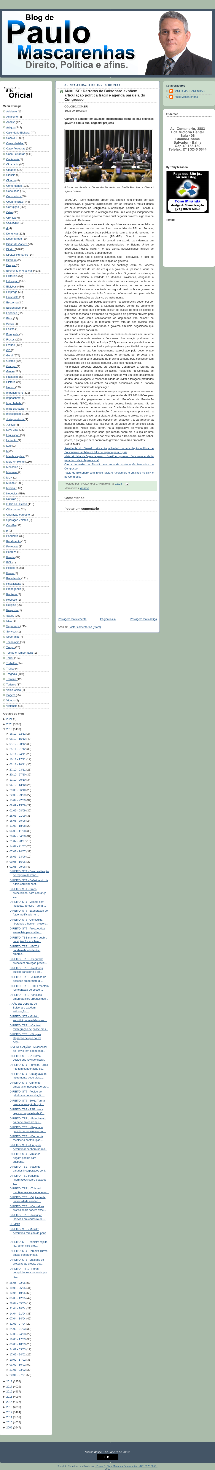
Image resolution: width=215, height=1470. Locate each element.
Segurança (13, 626)
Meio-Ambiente (15, 461)
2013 (9, 1407)
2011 (9, 1417)
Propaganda (14, 588)
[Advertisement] (76, 597)
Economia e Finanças (19, 270)
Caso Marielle (15, 143)
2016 (9, 1391)
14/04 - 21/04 (18, 1313)
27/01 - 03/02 (18, 1369)
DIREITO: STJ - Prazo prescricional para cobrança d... (28, 893)
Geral (10, 355)
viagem (11, 695)
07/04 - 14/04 (18, 1318)
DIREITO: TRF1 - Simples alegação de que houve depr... (25, 1038)
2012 (9, 1412)
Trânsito (11, 679)
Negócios (12, 493)
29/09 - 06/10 (18, 790)
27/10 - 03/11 (18, 769)
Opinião (11, 525)
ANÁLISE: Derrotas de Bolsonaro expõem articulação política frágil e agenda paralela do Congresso (104, 95)
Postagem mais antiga (143, 619)
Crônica (11, 217)
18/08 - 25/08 (18, 820)
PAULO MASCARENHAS (189, 91)
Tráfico (10, 668)
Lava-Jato (12, 429)
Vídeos (11, 700)
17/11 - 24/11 (18, 754)
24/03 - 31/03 (18, 1328)
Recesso (12, 599)
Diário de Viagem (17, 244)
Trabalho (12, 663)
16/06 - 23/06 (18, 856)
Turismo (11, 684)
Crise (9, 212)
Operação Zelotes (17, 520)
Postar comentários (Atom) (84, 627)
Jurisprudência (15, 419)
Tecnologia (13, 642)
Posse (10, 573)
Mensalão (12, 467)
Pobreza (11, 551)
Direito (10, 249)
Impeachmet (14, 397)
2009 (9, 1427)
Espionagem (14, 307)
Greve (10, 371)
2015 (9, 1396)
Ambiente (12, 116)
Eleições (11, 286)
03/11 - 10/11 (18, 764)
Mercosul (12, 472)
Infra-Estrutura (15, 408)
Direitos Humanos (17, 254)
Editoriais (12, 276)
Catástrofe (13, 159)
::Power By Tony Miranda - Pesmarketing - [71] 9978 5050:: (126, 1466)
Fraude (11, 345)
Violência (12, 705)
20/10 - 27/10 (18, 774)
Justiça (11, 424)
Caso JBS (12, 138)
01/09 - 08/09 (18, 810)
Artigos (11, 127)
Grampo (11, 366)
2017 (9, 1386)
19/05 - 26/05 (18, 1288)
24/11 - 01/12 (18, 749)
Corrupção (13, 206)
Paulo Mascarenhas (186, 96)
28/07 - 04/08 (18, 836)
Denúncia (12, 233)
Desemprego (14, 238)
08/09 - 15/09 (18, 805)
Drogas (11, 265)
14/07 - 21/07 (18, 846)
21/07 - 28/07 (18, 841)
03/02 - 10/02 (18, 1364)
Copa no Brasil (15, 201)
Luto (9, 445)
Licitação (12, 440)
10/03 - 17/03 (18, 1339)
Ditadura (11, 260)
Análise (11, 122)
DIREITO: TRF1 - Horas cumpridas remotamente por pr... (28, 1272)
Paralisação (13, 541)
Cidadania (12, 164)
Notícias (11, 498)
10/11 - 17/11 (18, 759)
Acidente (12, 111)
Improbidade (14, 403)
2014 (9, 1401)
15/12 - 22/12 (18, 733)
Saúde (10, 615)
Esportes (12, 313)
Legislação (13, 435)
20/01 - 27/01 (18, 1375)
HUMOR (15, 1224)
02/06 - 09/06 (18, 866)
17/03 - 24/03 (18, 1334)
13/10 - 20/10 (18, 779)
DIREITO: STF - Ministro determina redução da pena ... (28, 1233)
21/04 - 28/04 (18, 1308)
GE (8, 350)
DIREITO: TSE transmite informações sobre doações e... (28, 1179)
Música (11, 488)
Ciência (11, 175)
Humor (10, 387)
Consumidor (14, 196)
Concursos (13, 191)
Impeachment (15, 392)
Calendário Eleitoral (18, 132)
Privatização (14, 583)
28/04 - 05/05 (18, 1303)
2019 (9, 729)
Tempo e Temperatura (19, 652)
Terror (10, 658)
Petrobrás (12, 546)
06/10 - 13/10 (18, 784)
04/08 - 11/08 (18, 831)
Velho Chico (14, 689)
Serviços (12, 631)
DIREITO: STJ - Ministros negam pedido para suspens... (25, 1158)
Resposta (12, 610)
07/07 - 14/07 (18, 851)
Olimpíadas (13, 509)
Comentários (14, 185)
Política (11, 567)
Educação (12, 281)
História (11, 382)
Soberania (12, 636)
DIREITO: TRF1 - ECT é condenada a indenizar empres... (25, 950)
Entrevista (12, 297)
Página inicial (108, 619)
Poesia (10, 557)
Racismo (12, 594)
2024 (9, 719)
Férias (10, 323)
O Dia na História (17, 504)
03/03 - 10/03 (18, 1344)
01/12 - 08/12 (18, 744)
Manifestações (15, 456)
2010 (9, 1422)
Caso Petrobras (16, 148)
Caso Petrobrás (16, 153)
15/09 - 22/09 (18, 800)
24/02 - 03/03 (18, 1349)
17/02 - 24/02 (18, 1354)
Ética (9, 318)
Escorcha (12, 302)
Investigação (14, 413)
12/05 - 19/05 (18, 1292)
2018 (9, 1381)
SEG (9, 620)
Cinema (11, 180)
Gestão (11, 360)
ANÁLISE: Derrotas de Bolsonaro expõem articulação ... (23, 1007)
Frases (10, 339)
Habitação (12, 376)
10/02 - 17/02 (18, 1359)
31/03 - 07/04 (18, 1323)
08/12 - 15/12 (18, 738)
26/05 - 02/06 (18, 1282)
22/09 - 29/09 (18, 795)
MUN (9, 477)
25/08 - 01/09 (18, 815)
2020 (9, 724)
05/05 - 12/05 (18, 1298)
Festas (10, 329)
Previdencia (13, 578)
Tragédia (12, 674)
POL (9, 562)
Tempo (10, 647)
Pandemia (12, 536)
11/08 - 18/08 (18, 825)
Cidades (11, 169)
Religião (11, 604)
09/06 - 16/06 (18, 861)
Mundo (10, 483)
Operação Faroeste (18, 514)
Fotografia (12, 334)
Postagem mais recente (72, 619)
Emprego (12, 292)
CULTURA (12, 222)
